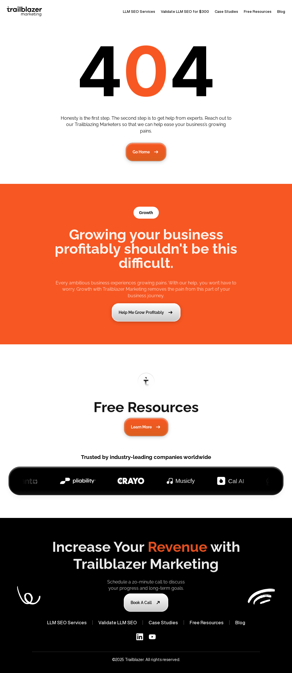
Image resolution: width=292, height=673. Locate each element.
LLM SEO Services (139, 11)
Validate (107, 622)
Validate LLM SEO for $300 (185, 11)
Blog (281, 11)
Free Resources (257, 11)
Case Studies (226, 11)
